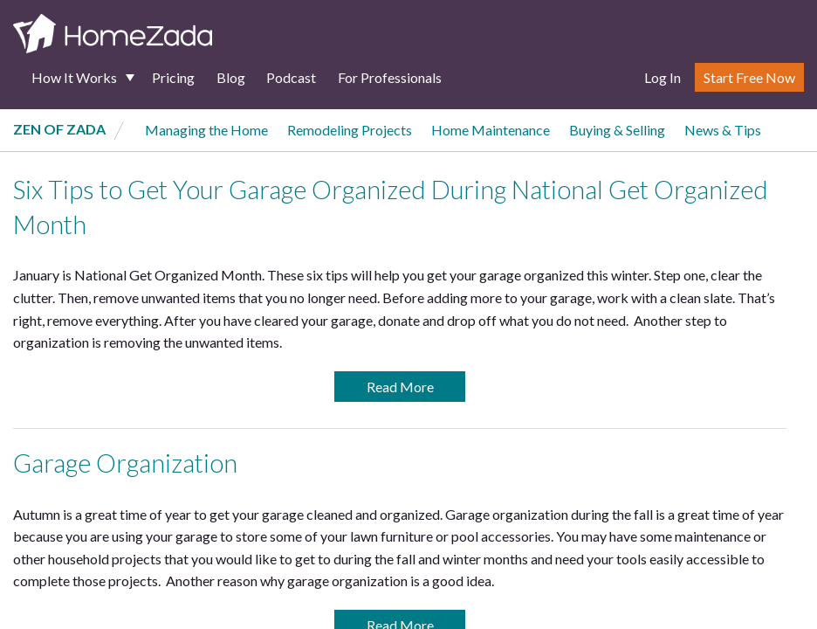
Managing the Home (206, 129)
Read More (400, 386)
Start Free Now (749, 77)
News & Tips (722, 129)
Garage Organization (125, 463)
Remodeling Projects (349, 129)
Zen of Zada (59, 129)
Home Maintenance (490, 129)
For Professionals (390, 77)
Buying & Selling (617, 129)
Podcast (291, 77)
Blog (230, 77)
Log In (662, 77)
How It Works (74, 77)
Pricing (173, 77)
